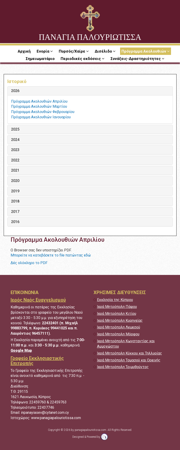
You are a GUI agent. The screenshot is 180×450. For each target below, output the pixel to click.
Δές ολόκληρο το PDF (29, 263)
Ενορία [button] (43, 51)
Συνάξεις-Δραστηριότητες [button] (136, 58)
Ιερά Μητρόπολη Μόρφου (118, 334)
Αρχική (24, 51)
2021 (15, 170)
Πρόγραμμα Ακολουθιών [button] (144, 51)
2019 (15, 191)
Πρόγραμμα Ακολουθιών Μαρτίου (39, 106)
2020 (15, 181)
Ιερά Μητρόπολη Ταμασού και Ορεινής (128, 360)
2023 (15, 150)
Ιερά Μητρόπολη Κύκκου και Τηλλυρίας (129, 353)
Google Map (21, 350)
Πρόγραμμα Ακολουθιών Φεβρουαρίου (42, 112)
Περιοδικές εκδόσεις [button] (81, 58)
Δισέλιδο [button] (104, 51)
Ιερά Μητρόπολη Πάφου (117, 306)
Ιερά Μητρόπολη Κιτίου (116, 313)
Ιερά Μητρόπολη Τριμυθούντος (123, 367)
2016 (15, 222)
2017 (15, 212)
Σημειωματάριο (40, 58)
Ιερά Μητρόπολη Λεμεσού (118, 327)
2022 (15, 160)
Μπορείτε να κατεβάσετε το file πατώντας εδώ (51, 255)
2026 (15, 91)
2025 (15, 129)
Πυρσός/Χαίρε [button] (72, 51)
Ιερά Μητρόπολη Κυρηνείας (120, 320)
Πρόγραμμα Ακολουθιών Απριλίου (39, 101)
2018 (15, 201)
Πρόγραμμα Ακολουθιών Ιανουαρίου (41, 117)
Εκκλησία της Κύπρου (115, 300)
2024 (15, 140)
